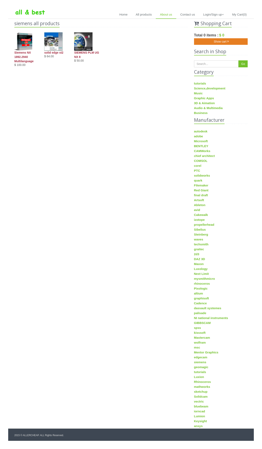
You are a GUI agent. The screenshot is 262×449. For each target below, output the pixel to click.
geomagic (201, 367)
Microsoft (201, 141)
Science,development (209, 88)
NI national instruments (211, 318)
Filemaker (201, 185)
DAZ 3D (199, 259)
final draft (201, 195)
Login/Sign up (213, 14)
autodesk (201, 131)
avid (197, 210)
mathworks (202, 386)
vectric (199, 401)
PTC (197, 170)
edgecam (200, 357)
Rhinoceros (202, 382)
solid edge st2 (53, 52)
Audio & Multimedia (208, 108)
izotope (199, 219)
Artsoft (199, 200)
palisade (200, 313)
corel (197, 165)
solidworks (202, 175)
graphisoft (201, 298)
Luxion (199, 377)
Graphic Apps (204, 98)
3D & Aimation (204, 103)
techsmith (201, 244)
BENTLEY (201, 146)
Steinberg (201, 234)
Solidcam (201, 396)
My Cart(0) (239, 14)
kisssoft (200, 332)
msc (197, 347)
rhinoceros (202, 283)
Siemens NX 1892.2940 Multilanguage (24, 57)
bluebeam (201, 406)
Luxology (201, 269)
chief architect (204, 156)
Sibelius (200, 229)
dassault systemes (207, 308)
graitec (199, 249)
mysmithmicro (204, 278)
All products (144, 14)
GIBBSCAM (202, 323)
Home (123, 14)
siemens (200, 362)
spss (197, 327)
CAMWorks (202, 151)
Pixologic (201, 288)
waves (198, 239)
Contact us (187, 14)
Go (243, 63)
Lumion (199, 416)
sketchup (201, 391)
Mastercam (202, 337)
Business (201, 113)
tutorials (200, 83)
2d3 (196, 254)
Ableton (200, 205)
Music (198, 93)
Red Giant (201, 190)
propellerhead (204, 224)
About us (166, 14)
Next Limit (201, 273)
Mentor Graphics (206, 352)
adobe (198, 136)
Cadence (200, 303)
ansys (198, 426)
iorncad (199, 411)
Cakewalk (201, 215)
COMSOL (201, 160)
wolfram (200, 342)
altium (198, 293)
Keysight (200, 421)
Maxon (199, 264)
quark (198, 180)
